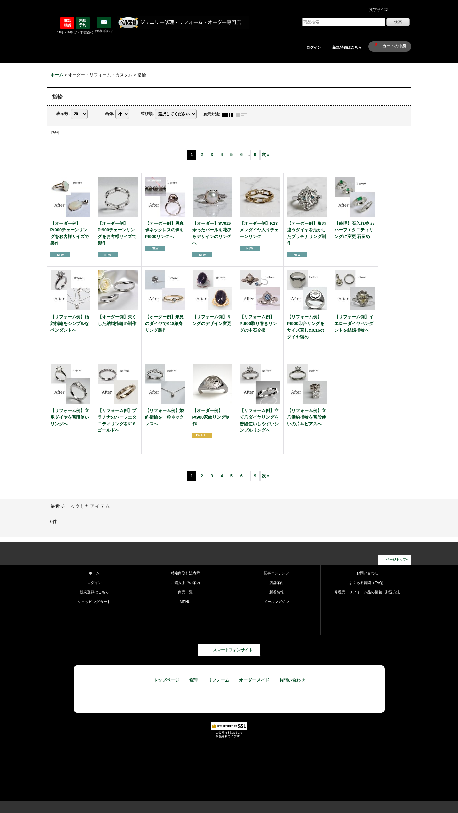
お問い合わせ (367, 573)
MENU (185, 602)
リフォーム (218, 680)
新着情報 (276, 592)
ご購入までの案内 (185, 583)
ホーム (94, 573)
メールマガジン (276, 602)
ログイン (313, 47)
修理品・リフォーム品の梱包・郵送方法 (367, 592)
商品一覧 (185, 592)
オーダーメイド (254, 680)
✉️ (104, 22)
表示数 (63, 114)
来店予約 (82, 23)
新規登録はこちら (347, 47)
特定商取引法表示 (185, 573)
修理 (193, 680)
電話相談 (67, 23)
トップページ (166, 680)
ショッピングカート (94, 602)
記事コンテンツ (276, 573)
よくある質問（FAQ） (367, 583)
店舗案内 (276, 583)
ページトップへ (397, 559)
